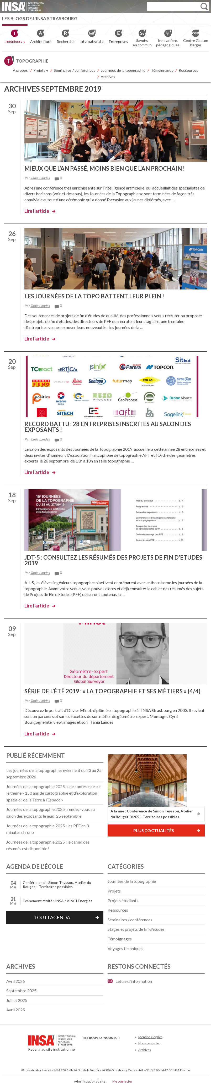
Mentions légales (150, 1037)
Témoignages (162, 70)
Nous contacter (149, 1043)
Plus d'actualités (153, 830)
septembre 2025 (21, 990)
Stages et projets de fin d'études (136, 929)
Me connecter (122, 1081)
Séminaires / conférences (74, 70)
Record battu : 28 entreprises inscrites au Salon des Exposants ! (107, 426)
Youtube (103, 1045)
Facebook (86, 1045)
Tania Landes (40, 178)
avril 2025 (15, 1009)
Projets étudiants (123, 900)
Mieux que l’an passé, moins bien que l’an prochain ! (104, 168)
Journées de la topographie (123, 70)
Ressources (188, 70)
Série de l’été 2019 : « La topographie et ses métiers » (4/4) (112, 691)
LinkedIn (112, 1045)
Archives (108, 76)
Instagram (120, 1045)
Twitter (94, 1045)
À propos (20, 70)
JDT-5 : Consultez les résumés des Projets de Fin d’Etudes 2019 (113, 560)
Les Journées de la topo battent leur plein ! (94, 296)
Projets (40, 71)
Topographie (32, 61)
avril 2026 (15, 981)
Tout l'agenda (52, 917)
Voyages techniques (125, 948)
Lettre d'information (133, 981)
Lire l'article (36, 211)
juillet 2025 (16, 1000)
